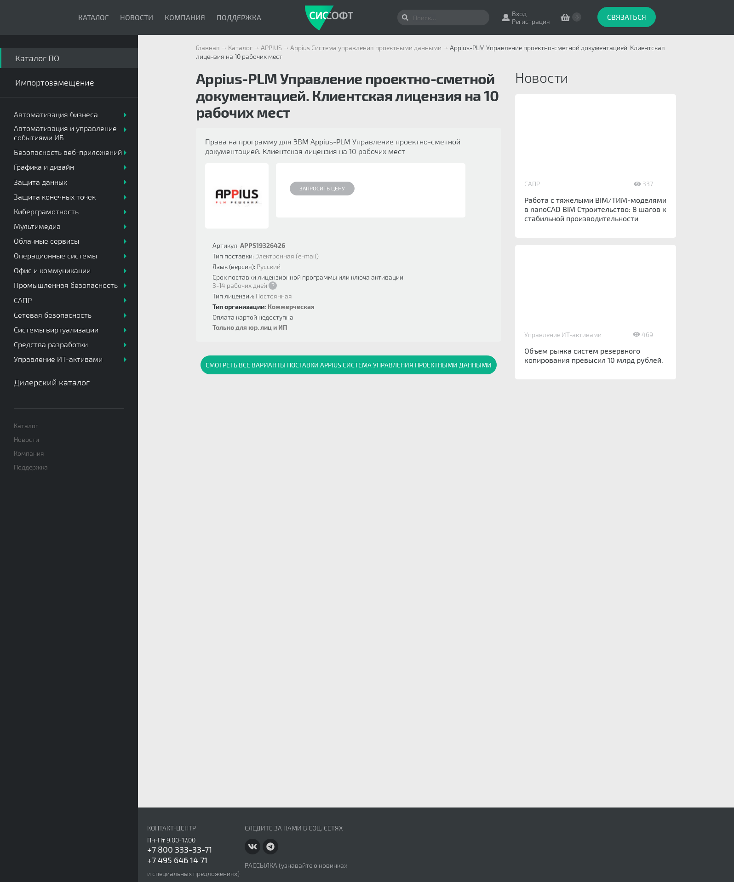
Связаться (626, 16)
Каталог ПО (37, 58)
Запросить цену (322, 188)
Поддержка (239, 17)
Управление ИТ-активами (563, 334)
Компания (185, 17)
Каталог (93, 17)
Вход (519, 13)
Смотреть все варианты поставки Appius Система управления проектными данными (349, 365)
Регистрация (531, 21)
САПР (532, 184)
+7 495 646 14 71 (177, 860)
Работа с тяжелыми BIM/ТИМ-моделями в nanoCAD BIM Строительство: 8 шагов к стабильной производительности (595, 209)
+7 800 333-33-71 (179, 849)
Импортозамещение (54, 82)
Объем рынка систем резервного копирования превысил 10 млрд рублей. (593, 355)
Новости (136, 17)
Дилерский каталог (52, 382)
